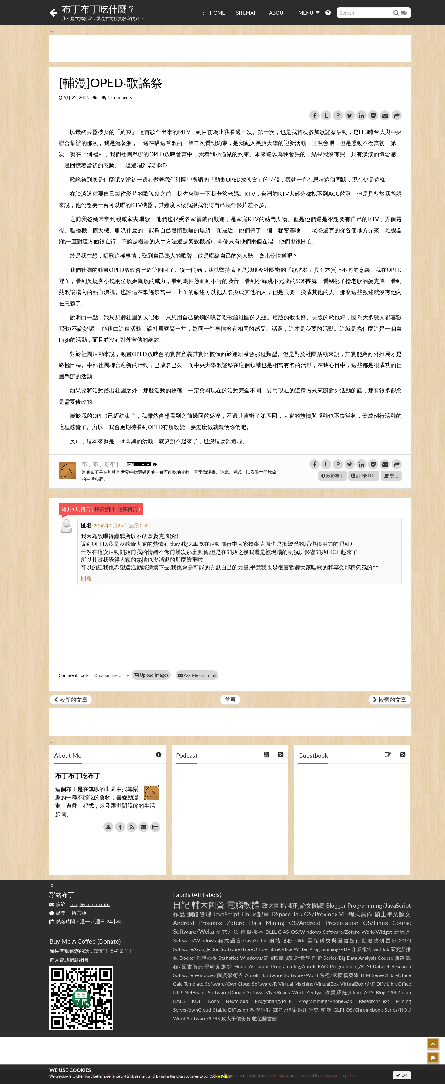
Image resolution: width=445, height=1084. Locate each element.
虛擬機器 (252, 932)
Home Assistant (251, 966)
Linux (248, 914)
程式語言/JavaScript (242, 940)
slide (300, 940)
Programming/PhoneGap (325, 1001)
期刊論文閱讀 (306, 905)
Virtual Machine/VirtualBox (308, 984)
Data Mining (266, 922)
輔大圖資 (208, 904)
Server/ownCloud (192, 1010)
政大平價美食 (236, 1018)
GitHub (381, 949)
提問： (68, 913)
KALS (179, 1001)
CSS (391, 992)
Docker (187, 958)
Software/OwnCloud (228, 984)
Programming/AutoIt (293, 966)
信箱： (79, 904)
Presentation (341, 922)
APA (369, 992)
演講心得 (207, 958)
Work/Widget (377, 932)
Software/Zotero (341, 932)
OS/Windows (306, 932)
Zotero (235, 922)
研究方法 (227, 932)
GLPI (338, 1010)
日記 (181, 904)
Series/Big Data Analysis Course (358, 958)
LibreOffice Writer (288, 949)
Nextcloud (237, 1001)
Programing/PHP (273, 1001)
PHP (317, 958)
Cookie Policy (220, 1076)
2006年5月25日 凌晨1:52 (121, 525)
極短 (370, 984)
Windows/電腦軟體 (262, 958)
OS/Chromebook (364, 1010)
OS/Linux (375, 922)
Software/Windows (194, 940)
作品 (179, 914)
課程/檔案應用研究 (296, 1010)
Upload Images (151, 675)
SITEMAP (246, 12)
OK (402, 1075)
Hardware (271, 975)
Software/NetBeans (268, 992)
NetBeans (195, 992)
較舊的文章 (389, 699)
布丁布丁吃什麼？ (99, 8)
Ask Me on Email (198, 675)
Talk (298, 914)
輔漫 (326, 1010)
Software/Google (226, 992)
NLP (177, 992)
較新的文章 (70, 699)
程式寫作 (360, 914)
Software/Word (301, 975)
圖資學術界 (230, 975)
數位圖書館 (264, 1018)
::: (202, 12)
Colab (404, 992)
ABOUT (277, 12)
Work (298, 992)
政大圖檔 (274, 905)
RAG (323, 966)
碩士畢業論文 (393, 914)
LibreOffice (399, 984)
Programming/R (347, 966)
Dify (381, 984)
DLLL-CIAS (277, 932)
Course (401, 922)
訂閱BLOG (363, 475)
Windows (204, 975)
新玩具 (402, 932)
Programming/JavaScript (379, 905)
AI (368, 966)
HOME (217, 12)
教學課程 (261, 1010)
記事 (263, 914)
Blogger (336, 905)
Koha (213, 1001)
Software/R (264, 984)
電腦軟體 (243, 904)
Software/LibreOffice (244, 949)
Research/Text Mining (385, 1001)
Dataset (381, 966)
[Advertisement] (230, 48)
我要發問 (104, 509)
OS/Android (304, 922)
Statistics (228, 958)
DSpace (281, 914)
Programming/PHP (329, 949)
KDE (196, 1001)
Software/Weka (193, 931)
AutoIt (252, 975)
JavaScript (226, 914)
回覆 (86, 578)
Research (401, 966)
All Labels (206, 894)
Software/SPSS (203, 1018)
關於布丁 (332, 475)
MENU (309, 12)
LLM (365, 975)
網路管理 (199, 914)
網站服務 (281, 940)
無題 (400, 958)
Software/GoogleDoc (196, 949)
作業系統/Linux (343, 992)
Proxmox (210, 922)
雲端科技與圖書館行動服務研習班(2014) (359, 940)
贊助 (391, 475)
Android (183, 922)
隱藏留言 (128, 509)
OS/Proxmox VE (325, 914)
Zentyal (314, 992)
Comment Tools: (74, 675)
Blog (380, 992)
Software (183, 975)
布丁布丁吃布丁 (102, 464)
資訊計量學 (298, 958)
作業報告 (362, 949)
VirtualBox (351, 984)
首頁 (230, 699)
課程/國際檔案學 (339, 975)
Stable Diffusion (230, 1010)
